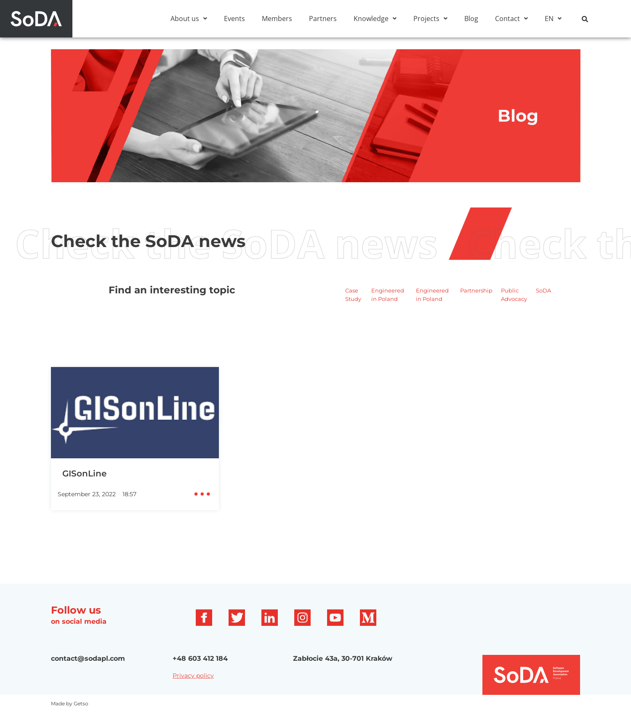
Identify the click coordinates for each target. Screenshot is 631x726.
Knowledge (375, 18)
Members (277, 18)
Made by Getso (69, 717)
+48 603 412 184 (200, 672)
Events (234, 18)
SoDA (543, 304)
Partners (323, 18)
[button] (189, 18)
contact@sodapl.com (88, 672)
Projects (430, 18)
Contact (511, 18)
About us (188, 18)
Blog (471, 18)
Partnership (476, 304)
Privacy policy (193, 689)
